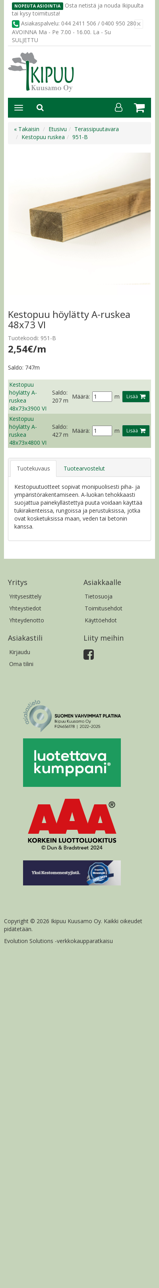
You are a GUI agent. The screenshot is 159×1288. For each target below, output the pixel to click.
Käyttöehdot (101, 620)
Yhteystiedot (25, 608)
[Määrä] (102, 396)
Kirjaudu (19, 652)
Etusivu (57, 129)
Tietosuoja (98, 596)
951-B (80, 137)
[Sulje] (138, 24)
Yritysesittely (25, 596)
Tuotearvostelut (84, 468)
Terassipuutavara (96, 129)
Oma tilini (21, 664)
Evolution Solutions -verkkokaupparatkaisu (58, 941)
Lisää (132, 396)
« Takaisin (26, 129)
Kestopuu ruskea (43, 137)
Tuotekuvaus (33, 468)
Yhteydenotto (26, 620)
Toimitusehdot (103, 608)
